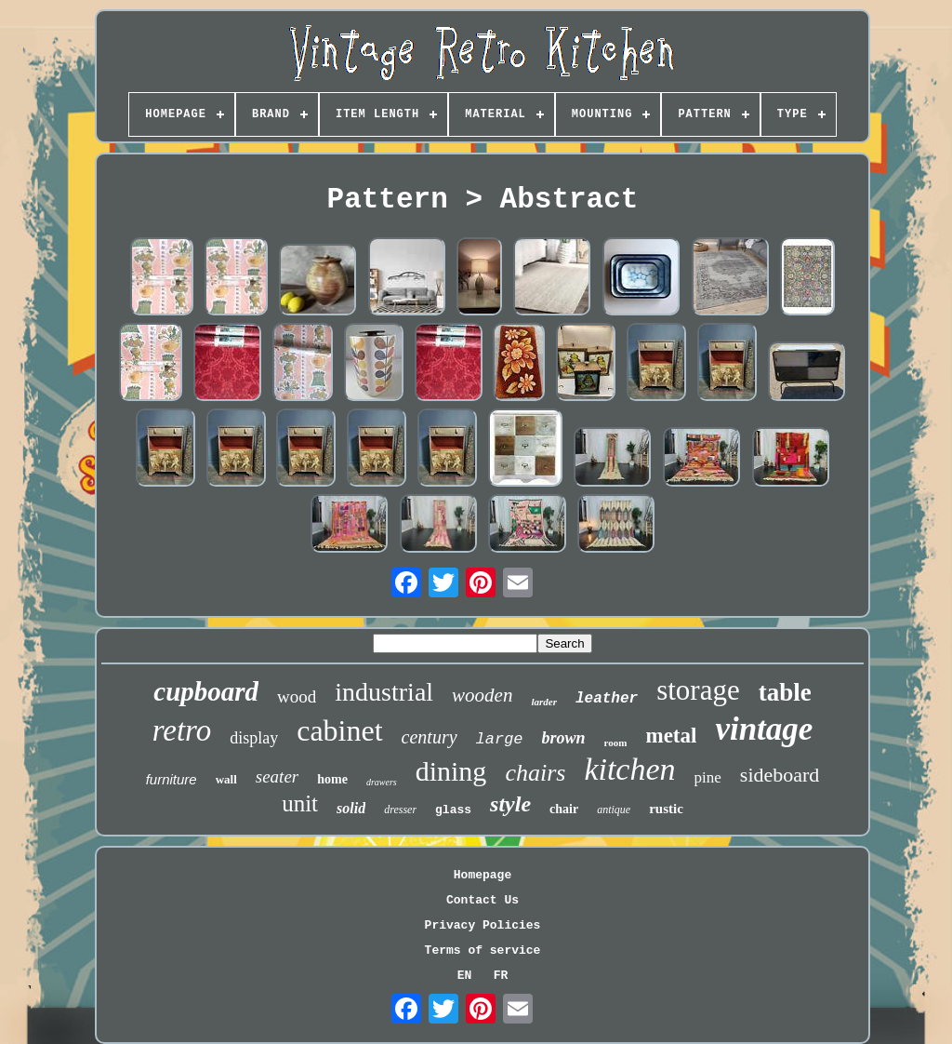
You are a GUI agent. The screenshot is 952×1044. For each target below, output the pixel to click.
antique (613, 809)
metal (670, 735)
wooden (482, 695)
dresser (400, 809)
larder (544, 701)
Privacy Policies (483, 925)
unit (300, 803)
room (616, 742)
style (510, 804)
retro (182, 730)
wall (226, 779)
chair (563, 809)
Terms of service (483, 950)
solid (351, 808)
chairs (535, 772)
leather (606, 698)
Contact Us (482, 900)
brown (564, 738)
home (332, 779)
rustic (666, 808)
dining (451, 771)
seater (277, 776)
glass (453, 810)
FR (501, 976)
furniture (171, 779)
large (499, 739)
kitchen (629, 769)
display (254, 738)
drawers (381, 782)
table (785, 692)
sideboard (780, 774)
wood (296, 696)
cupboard (205, 691)
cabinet (339, 730)
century (429, 737)
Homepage (482, 875)
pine (707, 777)
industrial (384, 691)
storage (698, 690)
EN (464, 976)
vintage (764, 729)
